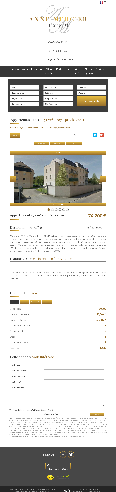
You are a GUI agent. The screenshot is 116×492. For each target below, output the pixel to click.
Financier (47, 295)
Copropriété (35, 295)
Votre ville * (16, 374)
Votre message (18, 380)
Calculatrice (74, 137)
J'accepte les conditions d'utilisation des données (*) (32, 403)
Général (14, 295)
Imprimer (57, 137)
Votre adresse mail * (20, 363)
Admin (50, 484)
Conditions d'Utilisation (61, 429)
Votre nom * (16, 358)
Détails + (24, 295)
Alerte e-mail (73, 69)
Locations (34, 69)
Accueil (15, 69)
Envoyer (97, 407)
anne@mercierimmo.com (58, 59)
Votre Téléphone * (19, 369)
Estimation (60, 69)
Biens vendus (47, 69)
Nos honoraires (32, 484)
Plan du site (54, 482)
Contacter (41, 137)
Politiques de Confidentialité (42, 429)
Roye (21, 122)
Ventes (24, 69)
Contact (101, 69)
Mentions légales (20, 484)
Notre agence (88, 69)
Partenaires (43, 484)
